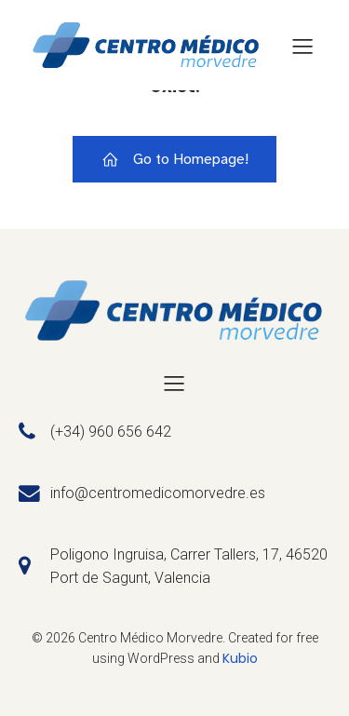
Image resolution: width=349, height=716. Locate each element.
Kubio (240, 658)
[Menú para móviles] (302, 45)
